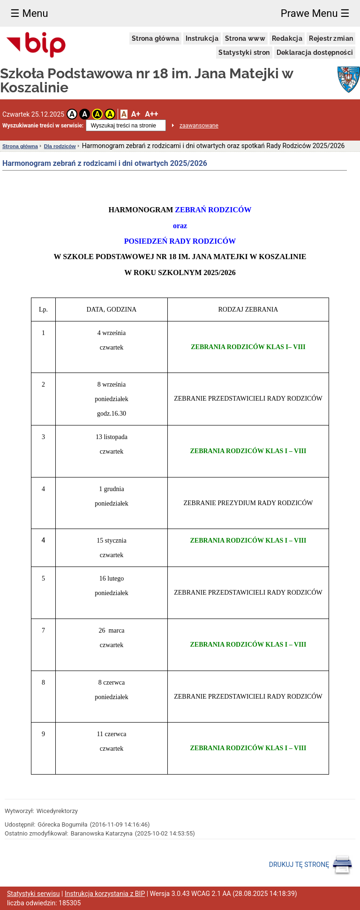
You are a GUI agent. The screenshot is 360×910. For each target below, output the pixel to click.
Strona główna (155, 38)
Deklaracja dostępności (315, 52)
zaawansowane (199, 125)
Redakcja (287, 38)
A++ (151, 114)
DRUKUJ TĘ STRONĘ (311, 865)
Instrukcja (202, 38)
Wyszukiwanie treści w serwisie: (42, 125)
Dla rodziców (60, 146)
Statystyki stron (244, 52)
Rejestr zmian (331, 38)
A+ (135, 114)
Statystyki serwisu (33, 893)
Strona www (245, 38)
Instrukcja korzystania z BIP (105, 893)
